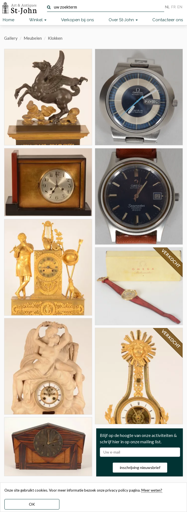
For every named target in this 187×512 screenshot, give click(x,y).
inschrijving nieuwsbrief (140, 467)
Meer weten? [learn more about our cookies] (151, 490)
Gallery (11, 38)
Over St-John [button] (123, 19)
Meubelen (33, 38)
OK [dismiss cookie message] (32, 504)
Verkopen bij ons (77, 19)
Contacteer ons (167, 19)
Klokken (55, 38)
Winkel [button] (37, 19)
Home (8, 19)
